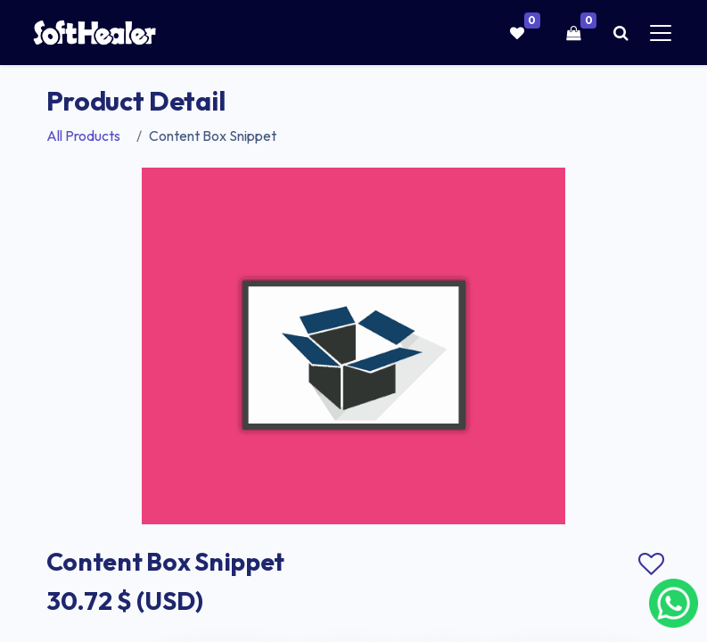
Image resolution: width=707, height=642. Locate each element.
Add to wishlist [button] (651, 564)
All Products (83, 135)
